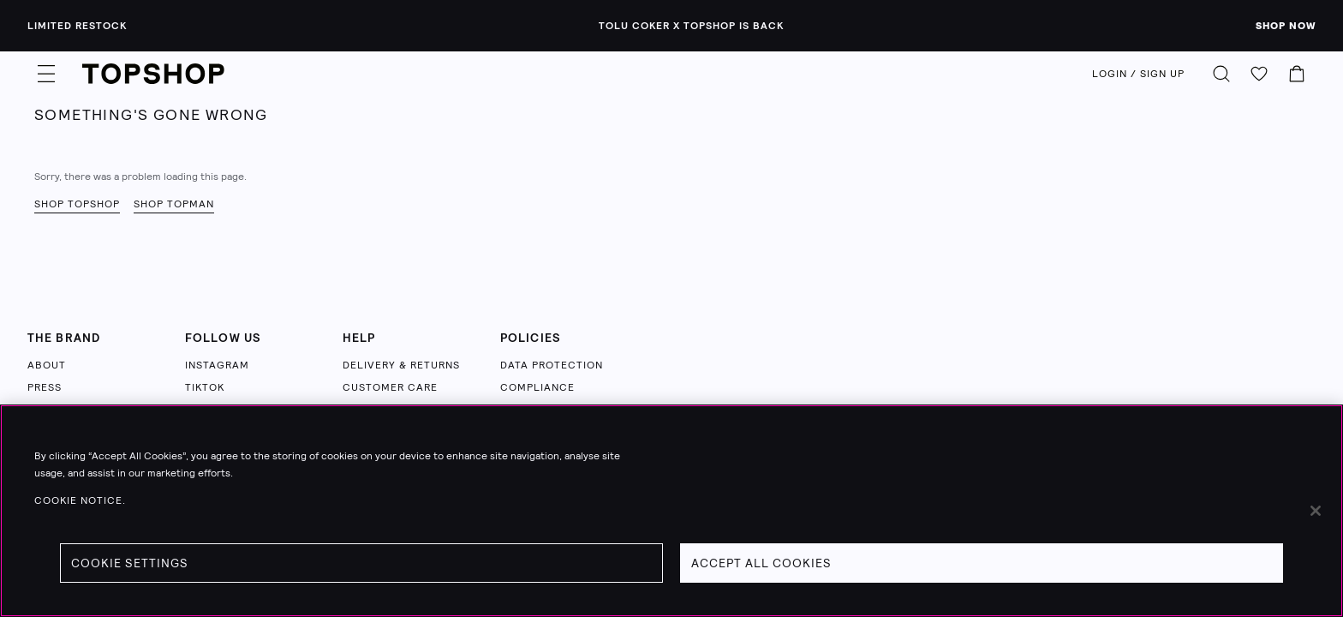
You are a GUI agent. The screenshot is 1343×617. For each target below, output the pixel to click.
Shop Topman (174, 204)
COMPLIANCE (537, 387)
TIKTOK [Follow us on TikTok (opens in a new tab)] (204, 387)
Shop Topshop (77, 204)
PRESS (44, 387)
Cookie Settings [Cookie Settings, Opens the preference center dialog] (129, 563)
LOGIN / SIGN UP (1138, 74)
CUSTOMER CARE (390, 387)
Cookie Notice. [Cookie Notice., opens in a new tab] (80, 500)
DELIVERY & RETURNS (401, 365)
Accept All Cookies (761, 563)
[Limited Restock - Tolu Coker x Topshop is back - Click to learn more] (671, 25)
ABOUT (46, 365)
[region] (671, 510)
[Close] (1315, 511)
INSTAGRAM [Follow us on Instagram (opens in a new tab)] (217, 365)
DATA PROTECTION (551, 365)
